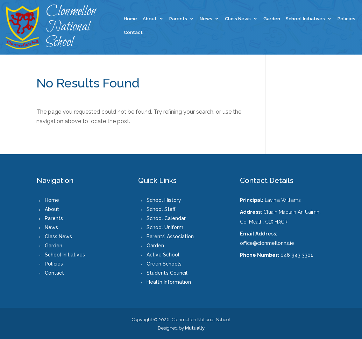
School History (164, 200)
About (150, 18)
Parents (178, 18)
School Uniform (165, 227)
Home (130, 18)
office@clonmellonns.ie (267, 243)
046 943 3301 (297, 255)
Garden (271, 18)
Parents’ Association (170, 236)
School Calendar (166, 218)
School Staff (161, 209)
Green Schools (164, 264)
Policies (346, 18)
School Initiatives (305, 18)
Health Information (169, 282)
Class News (238, 18)
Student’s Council (167, 273)
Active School (163, 254)
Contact (133, 32)
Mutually (195, 328)
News (206, 18)
